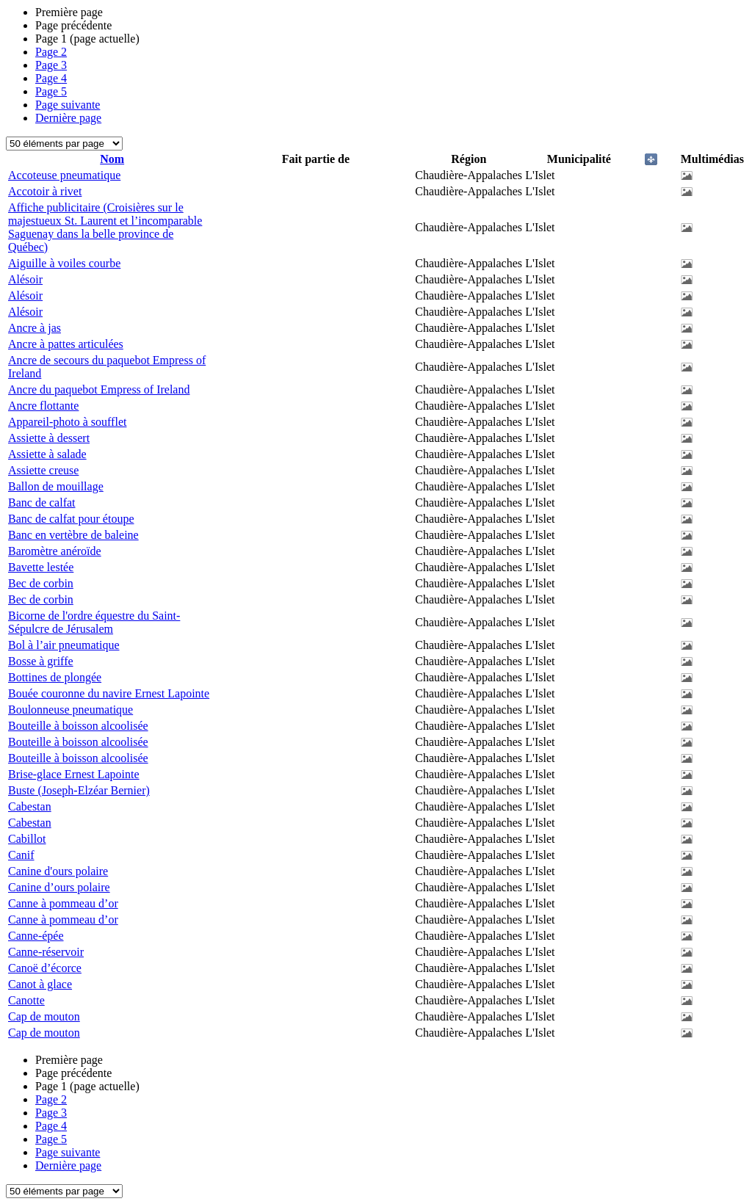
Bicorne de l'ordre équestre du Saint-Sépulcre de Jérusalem (94, 622)
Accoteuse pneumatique (64, 175)
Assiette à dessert (49, 438)
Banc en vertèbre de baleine (73, 535)
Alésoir (25, 279)
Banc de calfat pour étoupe (71, 518)
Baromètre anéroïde (54, 551)
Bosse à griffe (40, 661)
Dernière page (68, 118)
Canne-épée (36, 935)
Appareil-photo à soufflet (67, 422)
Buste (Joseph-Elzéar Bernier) (79, 790)
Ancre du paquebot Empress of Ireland (98, 389)
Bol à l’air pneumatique (64, 645)
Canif (21, 855)
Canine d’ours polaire (59, 887)
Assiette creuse (43, 470)
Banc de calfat (42, 502)
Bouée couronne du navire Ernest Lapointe (108, 693)
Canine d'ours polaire (58, 871)
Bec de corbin (40, 583)
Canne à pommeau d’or (63, 903)
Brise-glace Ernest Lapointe (74, 774)
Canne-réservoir (46, 952)
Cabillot (27, 839)
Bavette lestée (40, 567)
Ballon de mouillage (56, 486)
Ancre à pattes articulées (65, 344)
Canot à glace (40, 984)
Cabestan (29, 806)
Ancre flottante (43, 405)
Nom (112, 159)
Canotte (26, 1000)
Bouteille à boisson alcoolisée (78, 725)
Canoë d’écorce (45, 968)
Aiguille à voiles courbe (64, 263)
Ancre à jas (34, 328)
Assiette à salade (47, 454)
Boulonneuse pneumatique (70, 709)
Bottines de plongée (54, 677)
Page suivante (67, 104)
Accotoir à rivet (45, 191)
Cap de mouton (44, 1016)
